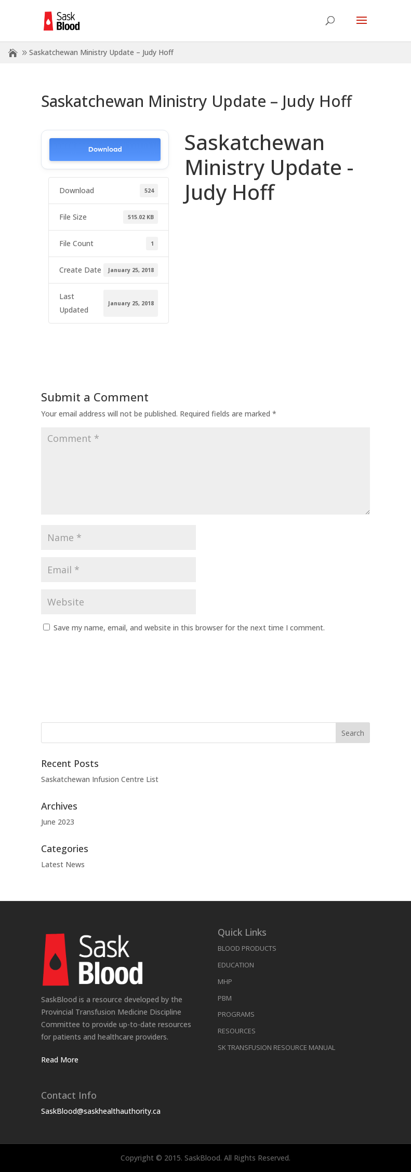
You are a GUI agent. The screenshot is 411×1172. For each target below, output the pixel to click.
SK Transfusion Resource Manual (276, 1047)
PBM (225, 998)
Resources (237, 1030)
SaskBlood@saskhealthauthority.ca (101, 1111)
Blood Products (247, 948)
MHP (225, 981)
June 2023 (57, 822)
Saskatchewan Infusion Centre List (99, 779)
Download (105, 149)
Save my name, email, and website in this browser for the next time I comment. (189, 627)
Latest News (63, 864)
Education (236, 964)
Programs (236, 1014)
